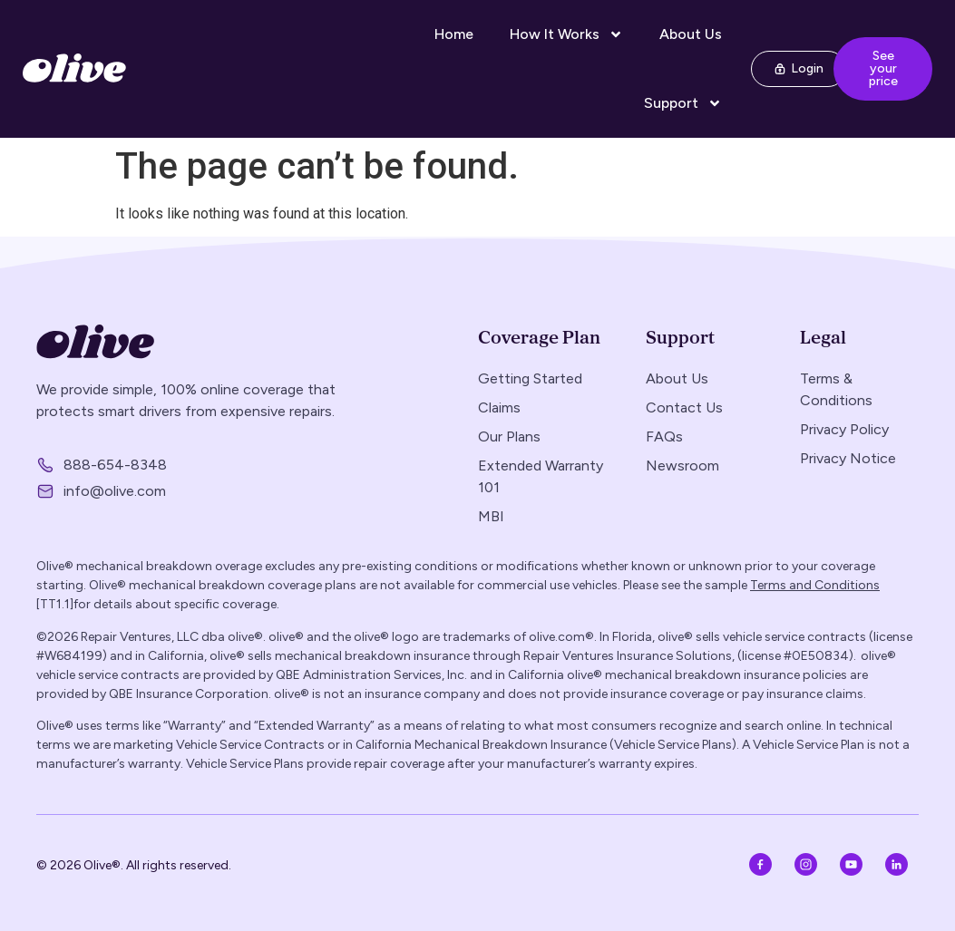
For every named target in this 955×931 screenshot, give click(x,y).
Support (683, 103)
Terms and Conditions (815, 585)
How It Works (566, 34)
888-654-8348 (115, 464)
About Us (690, 34)
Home (453, 34)
